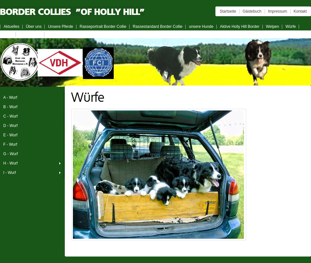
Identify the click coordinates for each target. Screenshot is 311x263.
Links (8, 34)
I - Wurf (9, 172)
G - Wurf (10, 154)
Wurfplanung (30, 34)
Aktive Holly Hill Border (239, 26)
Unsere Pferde (60, 26)
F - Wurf (10, 144)
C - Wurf (10, 116)
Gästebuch (252, 11)
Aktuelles (11, 26)
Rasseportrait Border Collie (103, 26)
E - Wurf (10, 135)
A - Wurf (10, 97)
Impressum (277, 11)
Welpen (272, 26)
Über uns (34, 26)
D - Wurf (10, 125)
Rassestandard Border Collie (157, 26)
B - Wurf (10, 107)
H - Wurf (10, 163)
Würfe (290, 26)
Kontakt (300, 11)
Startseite (228, 11)
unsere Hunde (201, 26)
